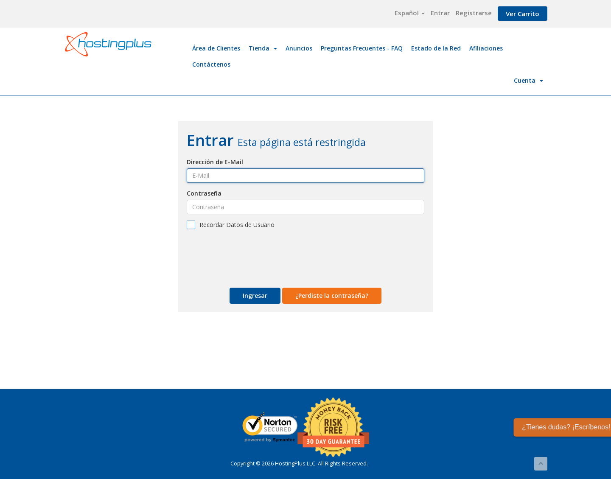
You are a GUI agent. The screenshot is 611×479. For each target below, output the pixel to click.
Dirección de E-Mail (215, 162)
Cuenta (528, 80)
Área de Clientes (216, 48)
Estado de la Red (436, 48)
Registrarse (474, 12)
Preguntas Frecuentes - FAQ (362, 48)
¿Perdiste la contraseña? (331, 295)
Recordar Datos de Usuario (231, 225)
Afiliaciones (486, 48)
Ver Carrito (522, 13)
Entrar (440, 12)
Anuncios (299, 48)
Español (410, 12)
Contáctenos (211, 64)
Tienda (263, 48)
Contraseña (204, 193)
